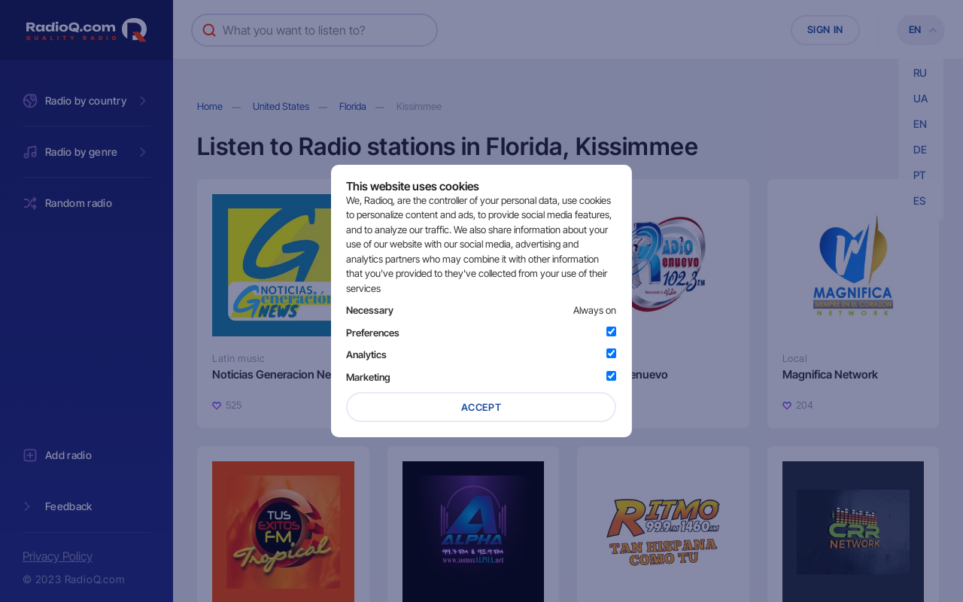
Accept (481, 407)
